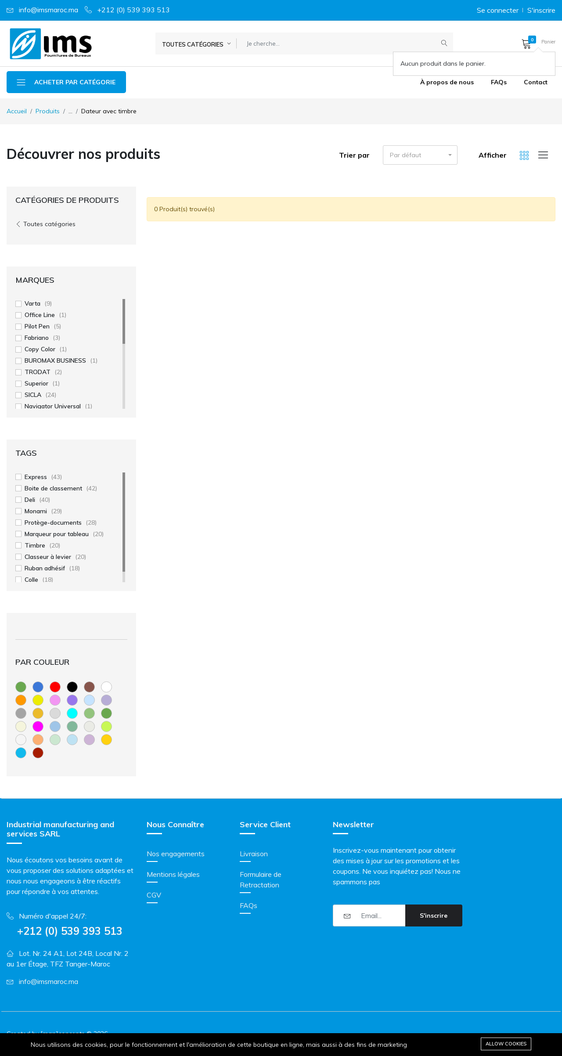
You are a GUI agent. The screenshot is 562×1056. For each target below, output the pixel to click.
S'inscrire (541, 10)
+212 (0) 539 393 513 (133, 9)
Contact (536, 82)
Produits (48, 111)
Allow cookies (506, 1044)
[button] (535, 43)
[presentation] (399, 950)
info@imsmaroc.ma (48, 9)
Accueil (17, 111)
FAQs (499, 82)
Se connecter (498, 10)
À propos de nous (447, 82)
